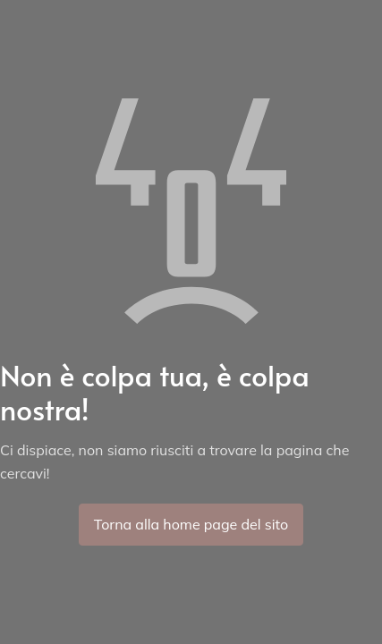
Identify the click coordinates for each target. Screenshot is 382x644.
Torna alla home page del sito (191, 524)
